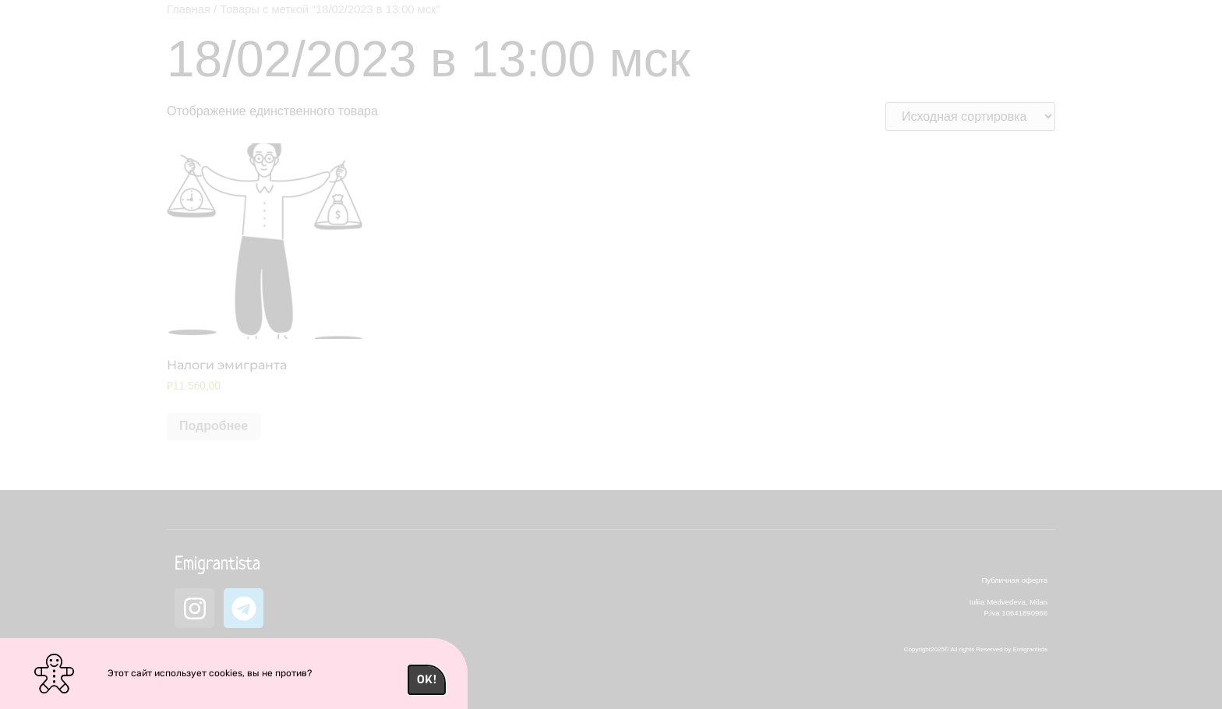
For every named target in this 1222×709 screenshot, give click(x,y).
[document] (611, 354)
